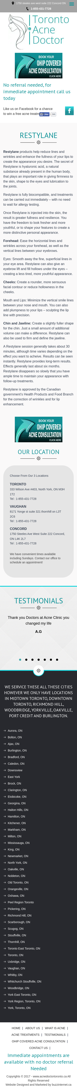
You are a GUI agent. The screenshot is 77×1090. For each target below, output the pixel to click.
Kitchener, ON (14, 823)
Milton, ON (12, 836)
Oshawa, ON (13, 895)
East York (11, 777)
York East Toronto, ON (19, 994)
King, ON (11, 849)
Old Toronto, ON (16, 882)
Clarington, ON (15, 790)
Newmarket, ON (15, 856)
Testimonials (55, 1034)
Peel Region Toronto (18, 902)
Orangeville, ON (15, 889)
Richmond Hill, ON (17, 915)
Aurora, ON (12, 730)
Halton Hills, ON (15, 810)
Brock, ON (12, 783)
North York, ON (15, 862)
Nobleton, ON (14, 876)
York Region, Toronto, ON (21, 1001)
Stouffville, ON (14, 935)
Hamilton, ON (14, 816)
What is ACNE (55, 1028)
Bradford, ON (14, 757)
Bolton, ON (12, 737)
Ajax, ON (11, 744)
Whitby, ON (12, 975)
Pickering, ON (14, 909)
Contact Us (38, 1048)
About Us (32, 1028)
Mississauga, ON (16, 843)
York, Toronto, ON (17, 1008)
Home (16, 1028)
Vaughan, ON (14, 968)
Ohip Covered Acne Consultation (38, 1041)
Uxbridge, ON (14, 961)
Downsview (12, 770)
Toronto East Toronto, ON (21, 948)
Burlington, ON (15, 750)
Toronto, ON (13, 955)
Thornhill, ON (14, 942)
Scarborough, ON (16, 922)
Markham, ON (14, 829)
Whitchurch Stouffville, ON (22, 981)
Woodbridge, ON (16, 988)
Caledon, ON (13, 763)
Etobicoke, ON (14, 796)
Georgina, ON (14, 803)
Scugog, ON (13, 928)
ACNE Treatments (25, 1034)
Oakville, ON (13, 869)
